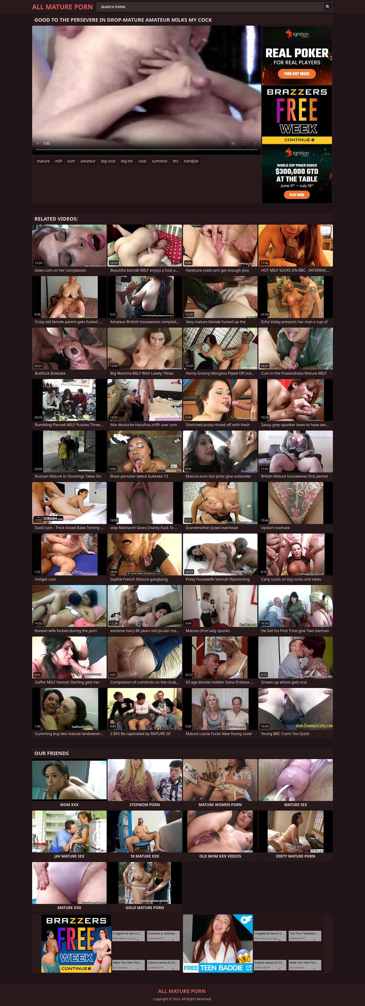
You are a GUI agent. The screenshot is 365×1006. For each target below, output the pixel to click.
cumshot (159, 161)
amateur (88, 161)
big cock (108, 161)
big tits (127, 161)
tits (175, 161)
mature (43, 161)
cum (71, 161)
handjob (191, 161)
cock (142, 161)
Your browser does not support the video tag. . (146, 90)
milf (58, 161)
